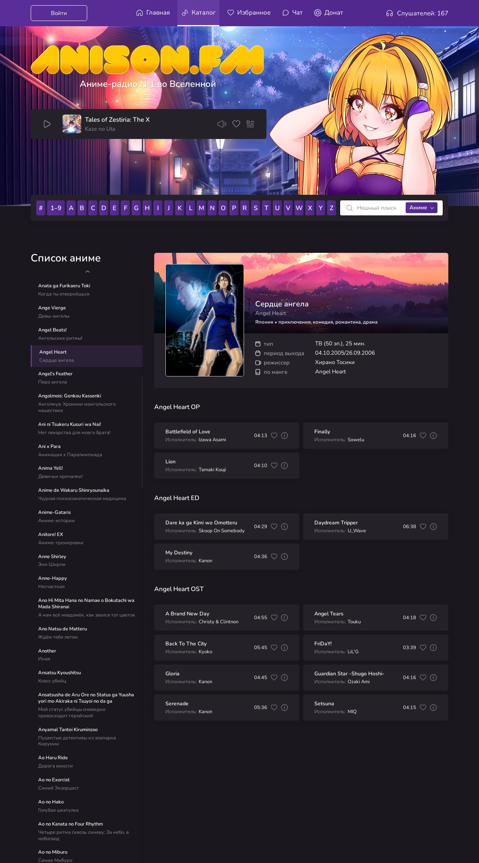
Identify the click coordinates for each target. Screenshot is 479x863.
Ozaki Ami (359, 681)
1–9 (56, 208)
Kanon (205, 560)
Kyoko (205, 651)
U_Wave (357, 531)
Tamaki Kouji (212, 469)
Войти (59, 13)
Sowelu (356, 439)
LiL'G (353, 651)
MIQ (352, 711)
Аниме (418, 207)
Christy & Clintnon (218, 622)
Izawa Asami (212, 439)
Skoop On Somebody (222, 531)
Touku (354, 622)
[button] (87, 271)
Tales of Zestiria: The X (117, 120)
